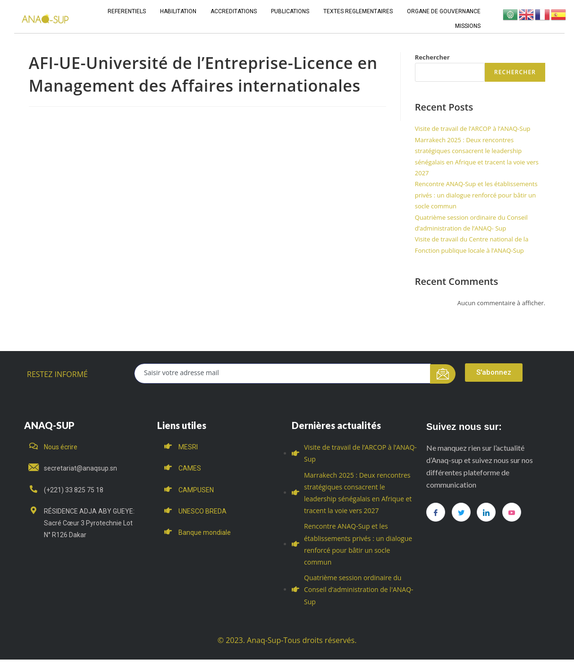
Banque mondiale (204, 532)
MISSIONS (468, 26)
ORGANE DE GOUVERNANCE (444, 11)
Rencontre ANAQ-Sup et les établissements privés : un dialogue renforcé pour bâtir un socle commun (476, 195)
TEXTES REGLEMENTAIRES (358, 11)
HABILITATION (178, 11)
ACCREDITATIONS (234, 11)
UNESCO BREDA (202, 511)
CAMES (189, 468)
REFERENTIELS (127, 11)
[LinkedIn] (486, 512)
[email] (282, 373)
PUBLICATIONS (290, 11)
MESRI (188, 447)
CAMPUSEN (196, 490)
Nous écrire (60, 447)
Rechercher (432, 57)
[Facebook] (435, 512)
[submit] (443, 374)
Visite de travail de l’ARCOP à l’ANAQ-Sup (473, 128)
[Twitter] (461, 512)
